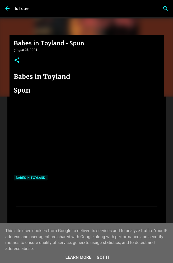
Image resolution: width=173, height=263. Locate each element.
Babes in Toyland (30, 177)
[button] (17, 60)
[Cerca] (165, 8)
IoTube (22, 8)
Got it (103, 257)
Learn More (78, 257)
